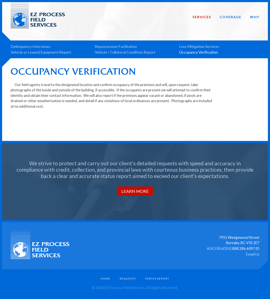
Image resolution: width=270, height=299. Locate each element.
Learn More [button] (135, 191)
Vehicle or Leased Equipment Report (41, 52)
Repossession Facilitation (116, 46)
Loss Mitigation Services (199, 46)
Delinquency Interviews (30, 46)
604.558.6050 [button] (218, 248)
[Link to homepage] (44, 27)
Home (105, 278)
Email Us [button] (252, 254)
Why (254, 17)
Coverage (230, 17)
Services (202, 17)
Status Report (157, 278)
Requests (128, 278)
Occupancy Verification (198, 52)
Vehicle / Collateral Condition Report (125, 52)
